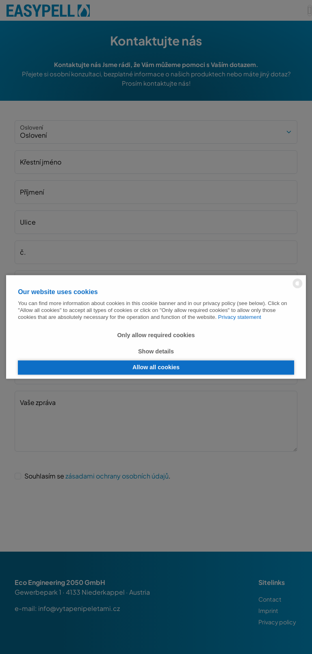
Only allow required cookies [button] (156, 335)
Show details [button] (156, 351)
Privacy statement (239, 317)
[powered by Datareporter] (297, 287)
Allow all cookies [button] (156, 367)
